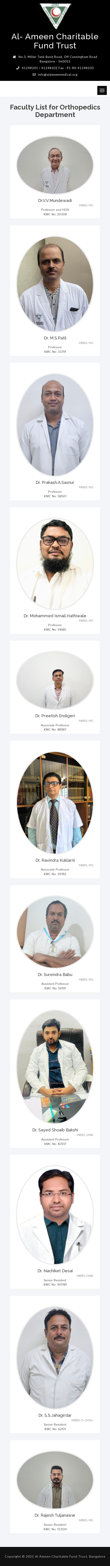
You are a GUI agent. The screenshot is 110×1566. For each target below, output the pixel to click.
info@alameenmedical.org (58, 74)
